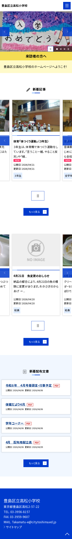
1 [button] (57, 49)
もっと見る (34, 212)
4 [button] (68, 49)
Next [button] (67, 31)
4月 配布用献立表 (19, 444)
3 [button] (64, 49)
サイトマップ (14, 527)
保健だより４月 (16, 406)
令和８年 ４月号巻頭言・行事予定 (29, 387)
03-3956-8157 (20, 512)
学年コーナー (15, 425)
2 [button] (61, 49)
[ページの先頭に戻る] (67, 534)
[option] (36, 31)
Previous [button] (4, 31)
